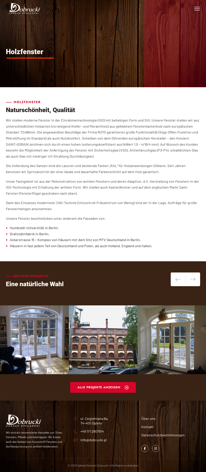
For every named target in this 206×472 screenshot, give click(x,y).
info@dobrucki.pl (93, 440)
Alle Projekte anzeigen (98, 387)
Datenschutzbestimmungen (163, 435)
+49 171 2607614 (92, 431)
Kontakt (147, 427)
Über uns (148, 418)
